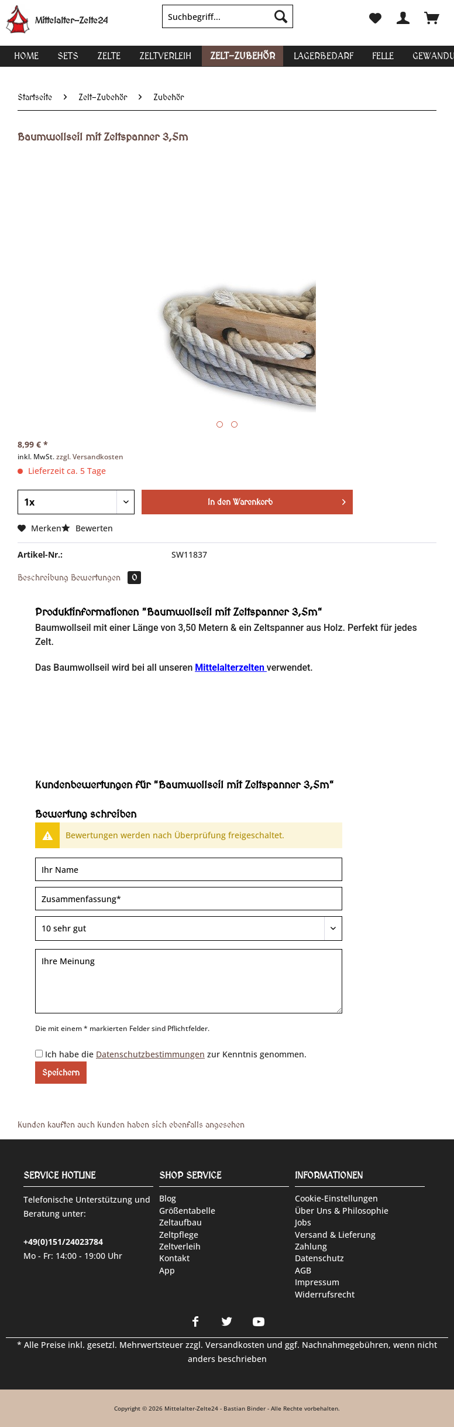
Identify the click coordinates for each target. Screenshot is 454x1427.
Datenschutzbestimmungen (150, 1054)
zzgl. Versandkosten (89, 457)
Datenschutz (319, 1258)
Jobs (303, 1222)
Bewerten (87, 528)
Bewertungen (106, 577)
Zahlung (311, 1246)
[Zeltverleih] (165, 56)
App (167, 1270)
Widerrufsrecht (325, 1294)
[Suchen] (281, 16)
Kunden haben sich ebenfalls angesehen (171, 1124)
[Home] (26, 56)
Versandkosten (234, 1344)
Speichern (61, 1072)
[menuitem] (227, 22)
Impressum (317, 1282)
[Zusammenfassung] (188, 898)
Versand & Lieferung (335, 1234)
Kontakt (174, 1258)
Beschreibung (43, 577)
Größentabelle (187, 1210)
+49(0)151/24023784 (63, 1241)
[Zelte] (109, 56)
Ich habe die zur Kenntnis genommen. (176, 1054)
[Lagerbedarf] (324, 56)
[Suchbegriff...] (227, 16)
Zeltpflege (178, 1234)
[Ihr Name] (188, 869)
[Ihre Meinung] (188, 981)
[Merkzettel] (374, 16)
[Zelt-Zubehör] (242, 56)
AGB (303, 1270)
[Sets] (68, 56)
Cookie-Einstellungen (336, 1198)
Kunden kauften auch (56, 1124)
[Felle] (383, 56)
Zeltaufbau (180, 1222)
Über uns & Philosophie (341, 1210)
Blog (167, 1198)
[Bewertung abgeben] (188, 928)
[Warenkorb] (431, 16)
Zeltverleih (180, 1246)
